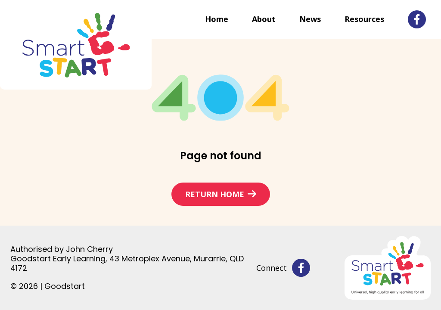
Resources (364, 19)
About (264, 19)
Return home (214, 194)
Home (216, 19)
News (310, 19)
